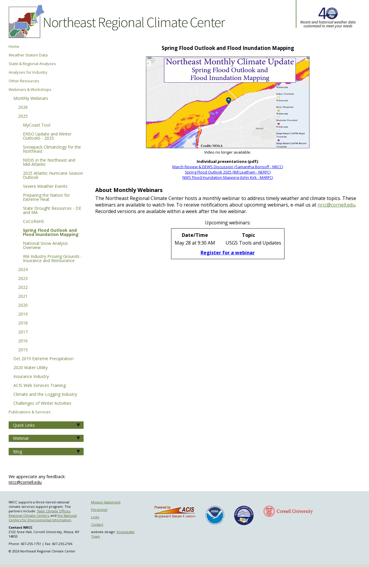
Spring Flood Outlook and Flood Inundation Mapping (51, 232)
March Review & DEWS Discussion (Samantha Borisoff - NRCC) (227, 166)
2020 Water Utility (30, 368)
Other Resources (24, 81)
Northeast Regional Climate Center (116, 22)
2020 (23, 305)
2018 (23, 323)
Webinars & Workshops (30, 90)
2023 (23, 278)
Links (95, 517)
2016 (23, 341)
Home (14, 46)
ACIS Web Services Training (39, 385)
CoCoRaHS (33, 221)
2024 (23, 269)
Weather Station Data (28, 55)
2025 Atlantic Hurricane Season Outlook (53, 175)
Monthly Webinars (30, 98)
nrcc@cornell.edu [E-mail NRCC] (336, 204)
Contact (97, 524)
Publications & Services (30, 412)
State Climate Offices (53, 511)
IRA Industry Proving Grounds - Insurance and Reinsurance (52, 258)
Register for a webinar (228, 252)
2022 (23, 287)
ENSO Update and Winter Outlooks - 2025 (47, 136)
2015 (23, 350)
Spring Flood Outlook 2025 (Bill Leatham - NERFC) (228, 172)
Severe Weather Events (45, 186)
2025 (23, 116)
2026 (23, 107)
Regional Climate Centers (29, 515)
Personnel (99, 509)
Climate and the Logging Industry (45, 394)
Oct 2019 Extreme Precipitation (43, 359)
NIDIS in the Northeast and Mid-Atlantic (49, 162)
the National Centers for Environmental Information (43, 517)
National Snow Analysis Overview (45, 245)
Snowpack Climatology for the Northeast (52, 149)
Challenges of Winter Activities (42, 403)
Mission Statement (106, 502)
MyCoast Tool (36, 125)
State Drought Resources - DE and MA (52, 210)
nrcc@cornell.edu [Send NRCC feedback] (25, 482)
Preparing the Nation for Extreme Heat (46, 197)
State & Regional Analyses (32, 64)
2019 (23, 314)
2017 (23, 332)
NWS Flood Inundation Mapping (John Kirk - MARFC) (227, 177)
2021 (23, 296)
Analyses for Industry (28, 72)
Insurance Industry (31, 376)
